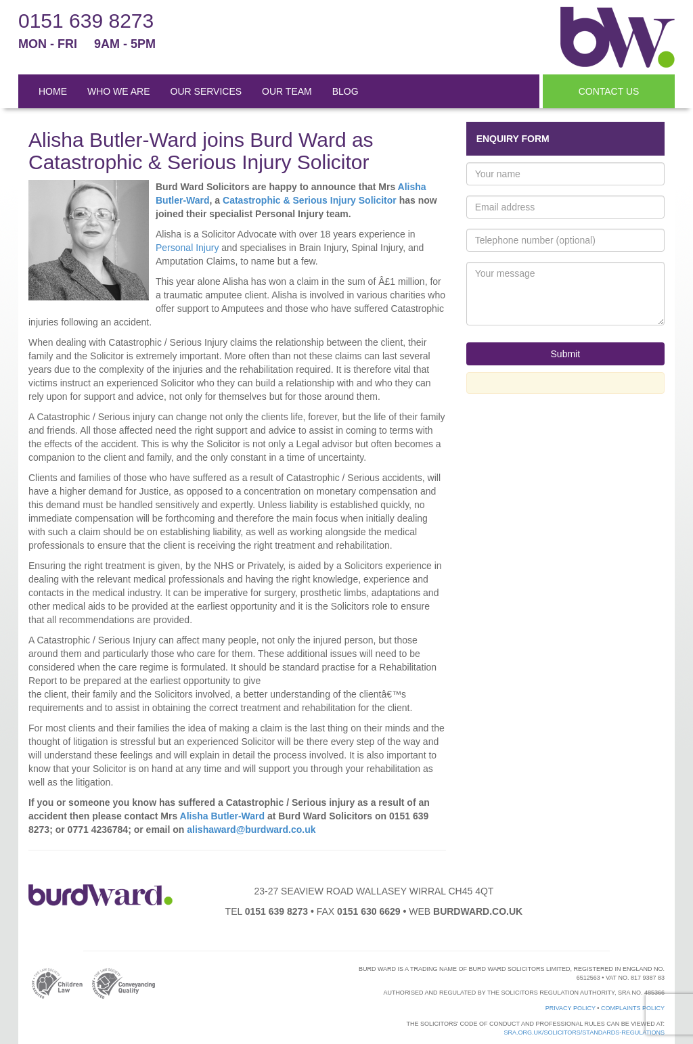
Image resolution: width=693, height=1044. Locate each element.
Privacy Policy (570, 1008)
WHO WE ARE (118, 91)
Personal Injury (187, 247)
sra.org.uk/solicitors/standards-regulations (584, 1032)
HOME (53, 91)
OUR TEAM (287, 91)
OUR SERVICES (206, 91)
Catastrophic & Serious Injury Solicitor (310, 200)
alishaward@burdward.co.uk (251, 829)
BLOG (345, 91)
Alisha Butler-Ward (222, 816)
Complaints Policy (633, 1008)
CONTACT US (609, 91)
